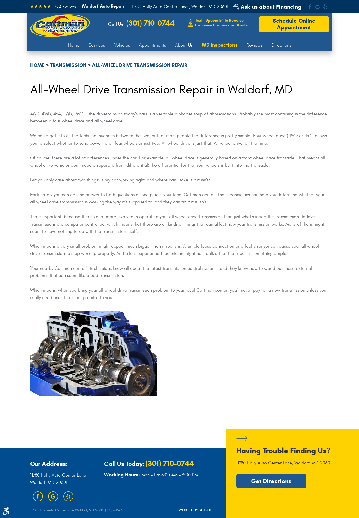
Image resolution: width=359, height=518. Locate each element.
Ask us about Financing (271, 6)
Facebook (310, 7)
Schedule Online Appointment (294, 24)
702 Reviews (65, 6)
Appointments (152, 45)
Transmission (68, 65)
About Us (184, 45)
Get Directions (271, 481)
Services (97, 45)
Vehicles (122, 45)
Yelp (325, 7)
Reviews (254, 45)
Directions (281, 45)
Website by (194, 510)
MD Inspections (220, 45)
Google (317, 7)
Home (74, 45)
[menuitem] (74, 45)
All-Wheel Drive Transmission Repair (139, 65)
